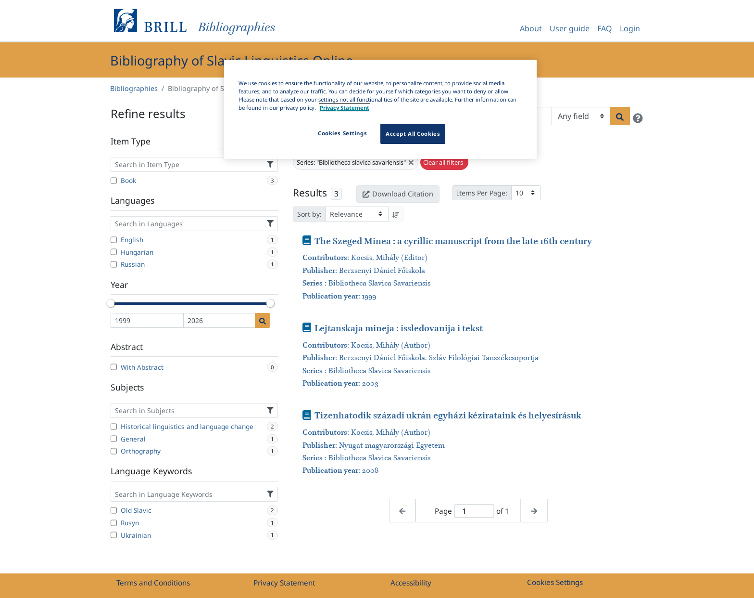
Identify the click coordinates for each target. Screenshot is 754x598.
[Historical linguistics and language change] (114, 426)
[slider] (110, 303)
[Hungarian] (114, 252)
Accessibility (410, 582)
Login (630, 28)
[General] (114, 438)
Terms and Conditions (153, 582)
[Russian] (114, 264)
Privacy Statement (284, 582)
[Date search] (262, 320)
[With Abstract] (114, 367)
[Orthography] (114, 451)
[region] (380, 109)
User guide (570, 28)
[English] (114, 240)
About (531, 28)
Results (310, 192)
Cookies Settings (555, 582)
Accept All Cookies (413, 133)
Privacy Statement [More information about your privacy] (344, 107)
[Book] (114, 180)
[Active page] (474, 511)
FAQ (604, 28)
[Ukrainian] (114, 535)
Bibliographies (134, 88)
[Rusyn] (114, 523)
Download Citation (398, 193)
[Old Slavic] (114, 510)
